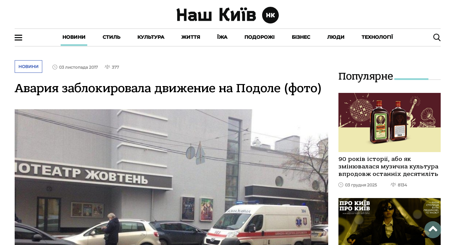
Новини (74, 37)
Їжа (222, 37)
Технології (377, 37)
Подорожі (259, 37)
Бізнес (301, 37)
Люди (336, 37)
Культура (150, 37)
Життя (190, 37)
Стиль (111, 37)
